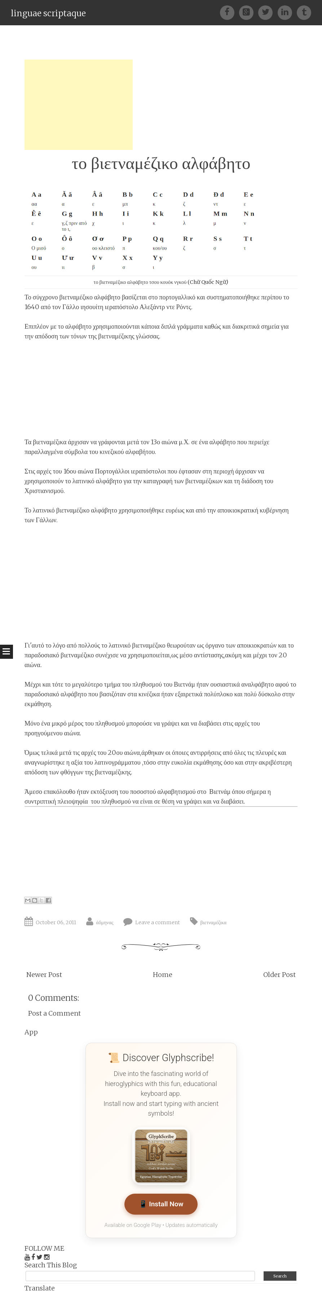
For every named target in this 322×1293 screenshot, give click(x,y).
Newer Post (44, 974)
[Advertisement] (79, 105)
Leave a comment (157, 922)
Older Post (279, 974)
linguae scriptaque (48, 13)
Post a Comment (54, 1013)
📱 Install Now (161, 1204)
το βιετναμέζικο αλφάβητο (161, 163)
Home (162, 974)
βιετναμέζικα (213, 922)
